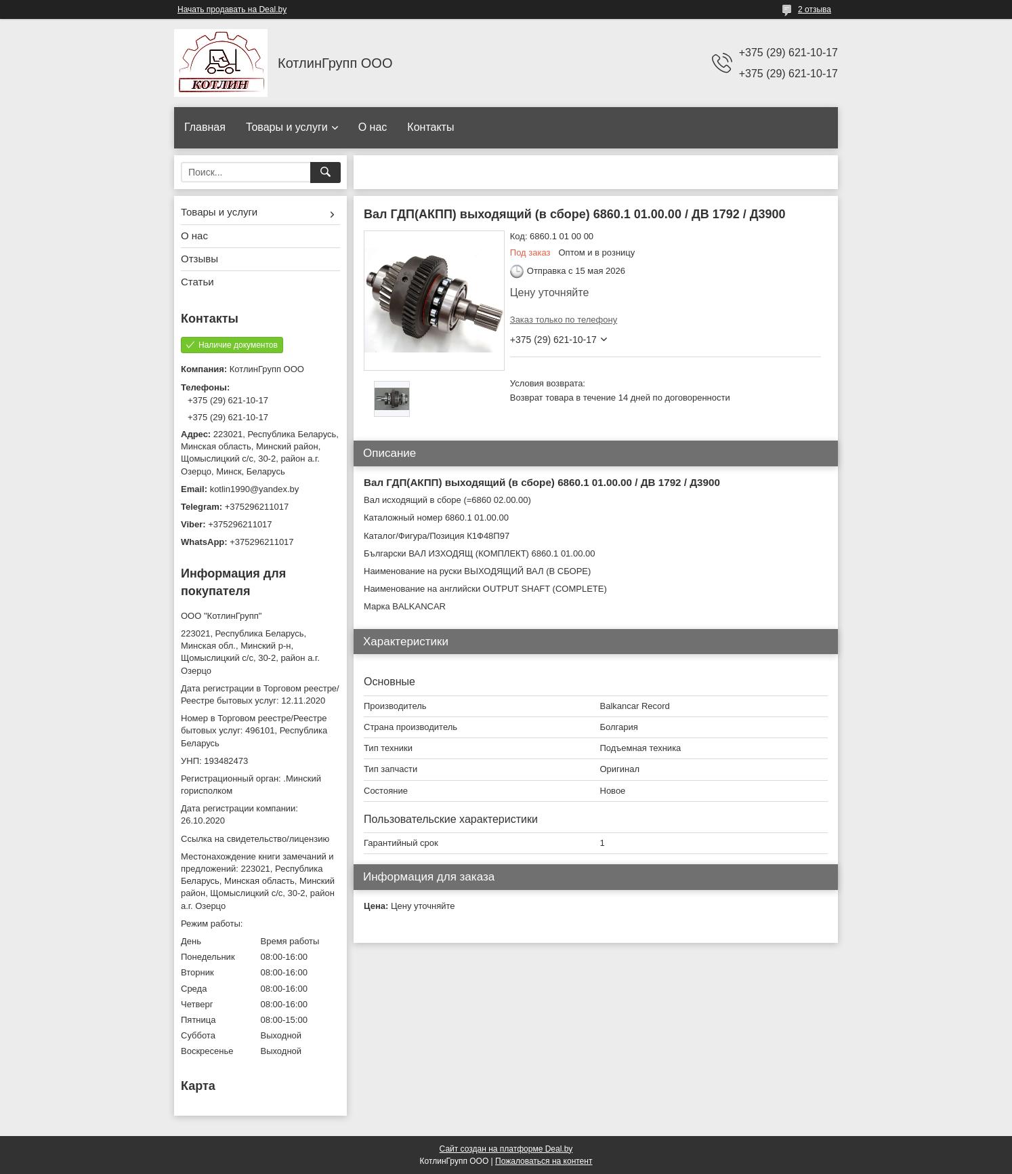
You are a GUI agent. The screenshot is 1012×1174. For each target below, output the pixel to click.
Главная (205, 127)
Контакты (430, 127)
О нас (372, 127)
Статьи (197, 281)
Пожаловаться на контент (543, 1161)
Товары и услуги (287, 127)
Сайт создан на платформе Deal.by (506, 1149)
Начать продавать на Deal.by (232, 9)
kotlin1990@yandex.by (254, 489)
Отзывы (199, 258)
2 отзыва (814, 9)
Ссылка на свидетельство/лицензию (255, 839)
